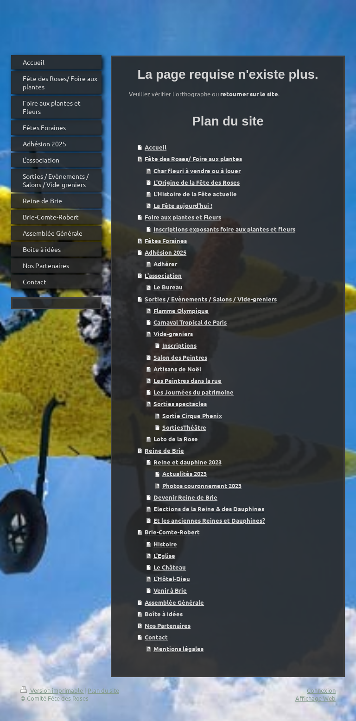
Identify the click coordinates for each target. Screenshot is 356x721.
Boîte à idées (164, 614)
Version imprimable (52, 690)
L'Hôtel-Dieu (171, 579)
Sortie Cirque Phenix (192, 416)
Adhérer (165, 264)
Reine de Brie (164, 450)
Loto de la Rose (175, 439)
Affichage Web (315, 698)
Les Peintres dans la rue (187, 380)
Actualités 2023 (184, 473)
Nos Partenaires (168, 625)
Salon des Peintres (180, 357)
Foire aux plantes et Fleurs (183, 217)
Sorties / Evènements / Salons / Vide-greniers (211, 299)
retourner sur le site (249, 94)
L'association (163, 275)
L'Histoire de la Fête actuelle (195, 194)
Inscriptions (179, 345)
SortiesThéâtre (184, 427)
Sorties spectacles (180, 404)
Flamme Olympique (181, 310)
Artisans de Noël (177, 369)
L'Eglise (164, 555)
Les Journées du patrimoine (193, 392)
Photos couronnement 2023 (202, 485)
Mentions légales (178, 648)
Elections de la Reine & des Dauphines (208, 509)
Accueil (155, 147)
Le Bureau (168, 287)
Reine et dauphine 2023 (187, 462)
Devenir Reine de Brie (185, 497)
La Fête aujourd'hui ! (182, 205)
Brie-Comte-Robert (172, 532)
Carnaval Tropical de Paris (190, 322)
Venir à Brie (170, 590)
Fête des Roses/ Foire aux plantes (193, 159)
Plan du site (103, 690)
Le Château (169, 567)
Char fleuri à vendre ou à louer (197, 171)
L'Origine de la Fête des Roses (196, 182)
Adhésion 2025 (165, 252)
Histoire (165, 544)
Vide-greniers (173, 334)
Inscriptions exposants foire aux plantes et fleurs (224, 229)
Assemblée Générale (174, 602)
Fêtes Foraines (166, 241)
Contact (156, 637)
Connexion (321, 690)
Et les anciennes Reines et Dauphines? (209, 520)
